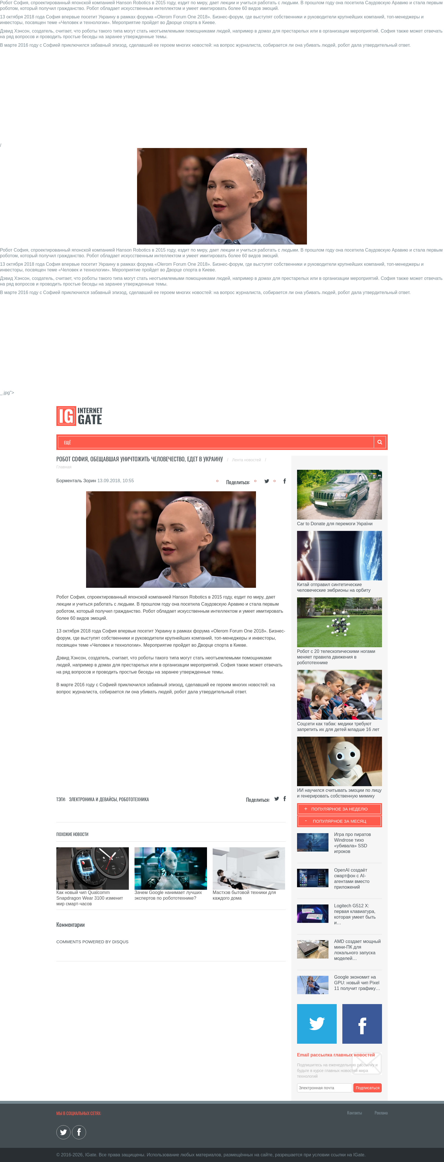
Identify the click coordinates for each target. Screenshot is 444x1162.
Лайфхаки (182, 442)
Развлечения (105, 442)
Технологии (74, 442)
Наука (157, 442)
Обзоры (209, 442)
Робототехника (134, 799)
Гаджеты (235, 442)
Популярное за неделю (339, 809)
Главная (63, 467)
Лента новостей (247, 460)
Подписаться (368, 1088)
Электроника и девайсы (93, 799)
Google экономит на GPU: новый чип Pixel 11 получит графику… (357, 983)
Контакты (354, 1112)
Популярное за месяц (339, 821)
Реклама (381, 1112)
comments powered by (92, 927)
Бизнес (134, 442)
